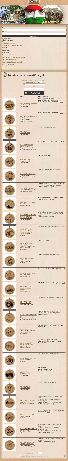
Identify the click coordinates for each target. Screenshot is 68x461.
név (36, 80)
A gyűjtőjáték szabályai (9, 59)
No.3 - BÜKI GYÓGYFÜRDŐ (25, 132)
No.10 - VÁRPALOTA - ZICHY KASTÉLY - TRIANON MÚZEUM (26, 230)
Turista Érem (8, 41)
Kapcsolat (5, 67)
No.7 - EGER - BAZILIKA (27, 188)
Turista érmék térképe (9, 55)
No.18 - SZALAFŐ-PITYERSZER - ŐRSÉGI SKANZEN (27, 344)
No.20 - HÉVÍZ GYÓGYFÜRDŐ (25, 372)
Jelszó (4, 32)
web (56, 100)
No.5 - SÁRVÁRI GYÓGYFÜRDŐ (25, 160)
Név (34, 86)
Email (3, 28)
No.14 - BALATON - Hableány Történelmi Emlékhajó (26, 288)
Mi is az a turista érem (9, 43)
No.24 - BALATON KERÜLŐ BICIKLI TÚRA (28, 429)
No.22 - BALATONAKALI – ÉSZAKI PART (28, 401)
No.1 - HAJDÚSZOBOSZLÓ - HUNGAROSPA (28, 103)
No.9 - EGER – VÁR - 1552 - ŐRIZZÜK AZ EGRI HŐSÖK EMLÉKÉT (28, 216)
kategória (41, 80)
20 (34, 82)
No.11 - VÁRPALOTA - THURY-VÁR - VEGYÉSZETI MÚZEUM (27, 244)
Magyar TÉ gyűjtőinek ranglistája (12, 62)
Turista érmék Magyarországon (12, 45)
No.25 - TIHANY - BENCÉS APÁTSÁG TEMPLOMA (28, 443)
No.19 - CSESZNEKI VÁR (28, 358)
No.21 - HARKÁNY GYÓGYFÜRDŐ (25, 387)
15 (32, 82)
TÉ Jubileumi (6, 50)
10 (31, 82)
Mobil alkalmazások (8, 64)
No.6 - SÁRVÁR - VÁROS (27, 174)
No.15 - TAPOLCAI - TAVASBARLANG (26, 302)
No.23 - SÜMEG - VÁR (27, 414)
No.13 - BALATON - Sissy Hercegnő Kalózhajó (27, 273)
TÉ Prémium (6, 52)
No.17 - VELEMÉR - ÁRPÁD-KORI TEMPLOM (27, 329)
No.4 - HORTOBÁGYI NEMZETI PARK (26, 145)
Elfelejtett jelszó (6, 38)
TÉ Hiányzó (5, 47)
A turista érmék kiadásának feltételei (13, 57)
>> (36, 82)
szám (30, 80)
